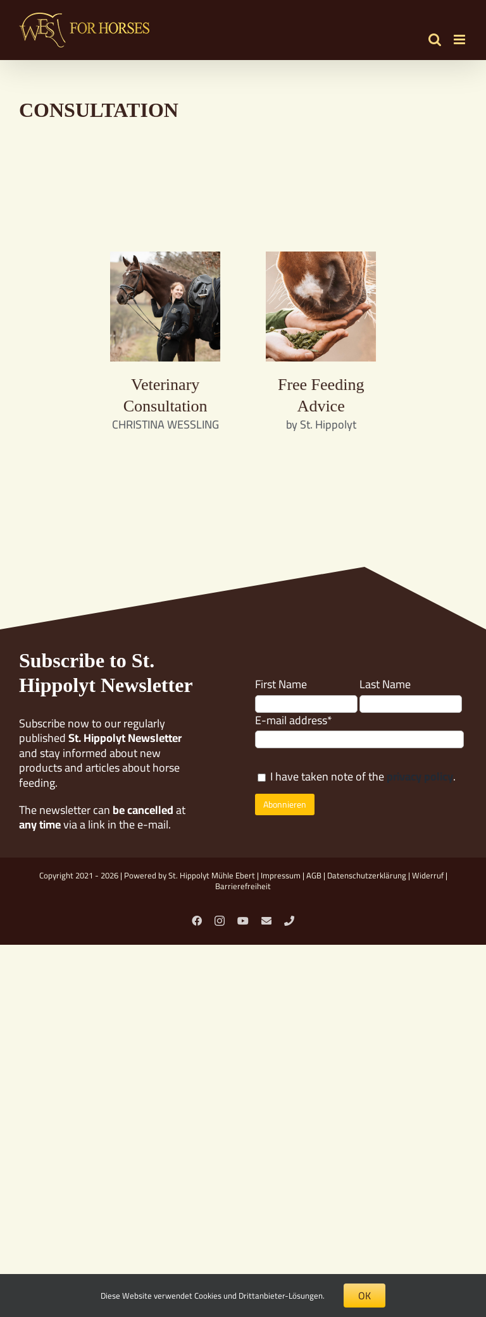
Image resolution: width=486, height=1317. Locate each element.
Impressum (281, 875)
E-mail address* (293, 720)
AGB (313, 875)
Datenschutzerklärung (366, 875)
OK (364, 1295)
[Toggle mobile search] (434, 39)
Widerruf (428, 875)
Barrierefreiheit (243, 886)
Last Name (385, 684)
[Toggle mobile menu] (460, 39)
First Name (281, 684)
